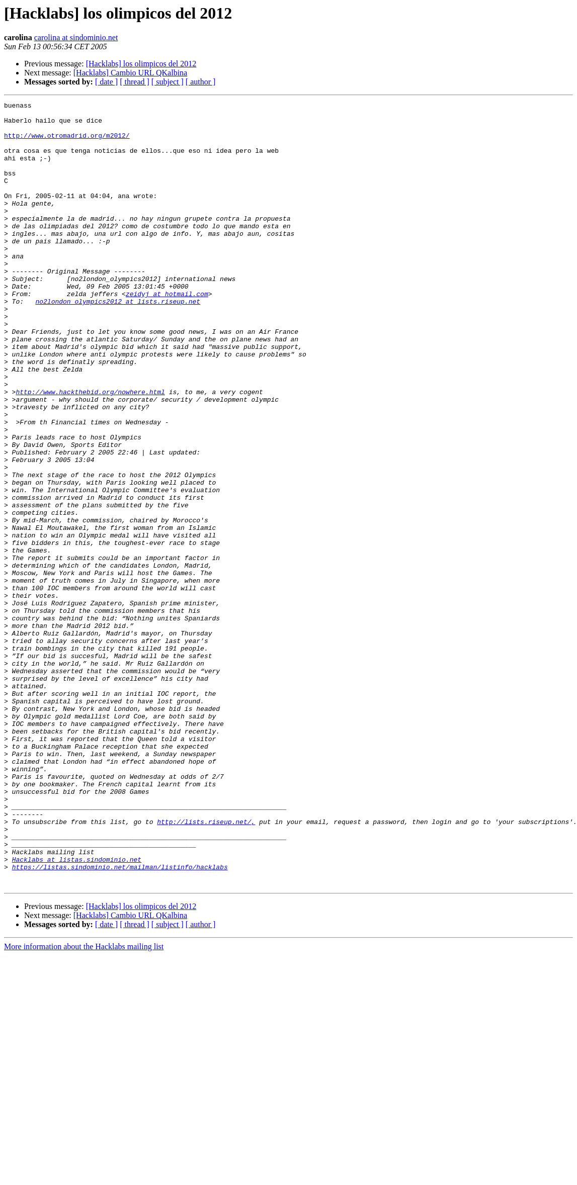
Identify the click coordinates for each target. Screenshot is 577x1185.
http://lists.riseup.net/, (206, 966)
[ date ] (106, 81)
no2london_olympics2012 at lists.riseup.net (117, 341)
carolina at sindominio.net (76, 37)
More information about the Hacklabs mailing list (83, 1103)
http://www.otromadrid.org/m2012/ (67, 142)
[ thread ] (134, 81)
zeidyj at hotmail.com (167, 332)
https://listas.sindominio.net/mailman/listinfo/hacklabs (120, 1020)
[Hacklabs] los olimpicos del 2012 (141, 63)
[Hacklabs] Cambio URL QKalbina (130, 72)
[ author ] (201, 81)
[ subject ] (167, 81)
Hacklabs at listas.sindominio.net (76, 1011)
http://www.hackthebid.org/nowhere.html (90, 450)
